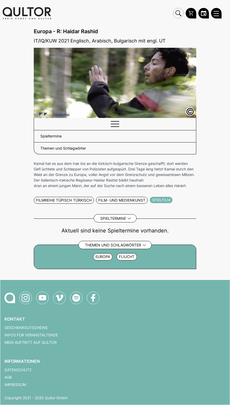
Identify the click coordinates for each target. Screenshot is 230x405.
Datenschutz (18, 370)
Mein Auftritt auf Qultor (30, 342)
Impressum (15, 385)
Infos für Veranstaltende (31, 335)
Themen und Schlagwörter (113, 245)
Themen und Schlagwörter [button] (63, 148)
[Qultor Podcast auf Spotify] (76, 298)
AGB (8, 377)
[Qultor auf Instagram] (25, 298)
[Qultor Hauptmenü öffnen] (216, 13)
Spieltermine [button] (51, 136)
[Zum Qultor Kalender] (203, 13)
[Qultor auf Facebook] (93, 298)
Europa (102, 257)
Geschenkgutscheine (26, 328)
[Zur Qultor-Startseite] (9, 298)
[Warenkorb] (191, 13)
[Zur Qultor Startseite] (27, 13)
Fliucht (127, 257)
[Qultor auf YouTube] (42, 298)
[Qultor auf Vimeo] (59, 298)
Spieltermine (113, 218)
